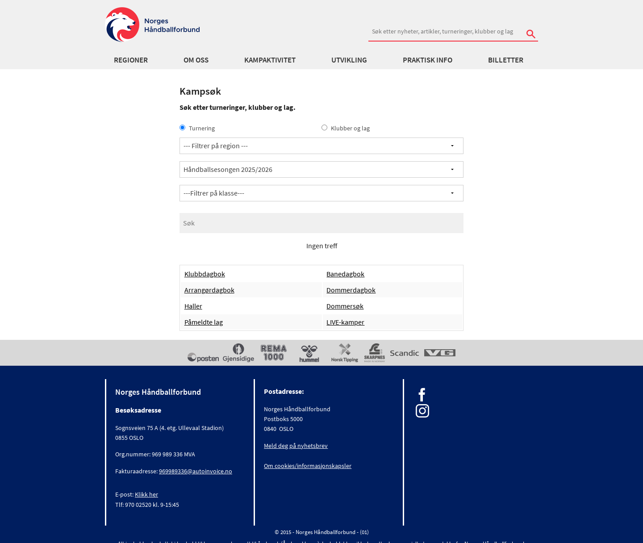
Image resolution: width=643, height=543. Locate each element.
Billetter (505, 60)
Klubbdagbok (204, 273)
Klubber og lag (346, 128)
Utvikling (349, 60)
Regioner (131, 60)
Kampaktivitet (270, 60)
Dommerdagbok (351, 289)
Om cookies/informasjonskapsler (307, 466)
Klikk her (146, 494)
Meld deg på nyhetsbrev (296, 446)
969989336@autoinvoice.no (195, 471)
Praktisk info (427, 60)
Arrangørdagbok (209, 289)
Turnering (197, 128)
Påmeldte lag (203, 321)
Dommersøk (344, 305)
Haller (193, 305)
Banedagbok (345, 273)
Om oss (196, 60)
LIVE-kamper (345, 321)
